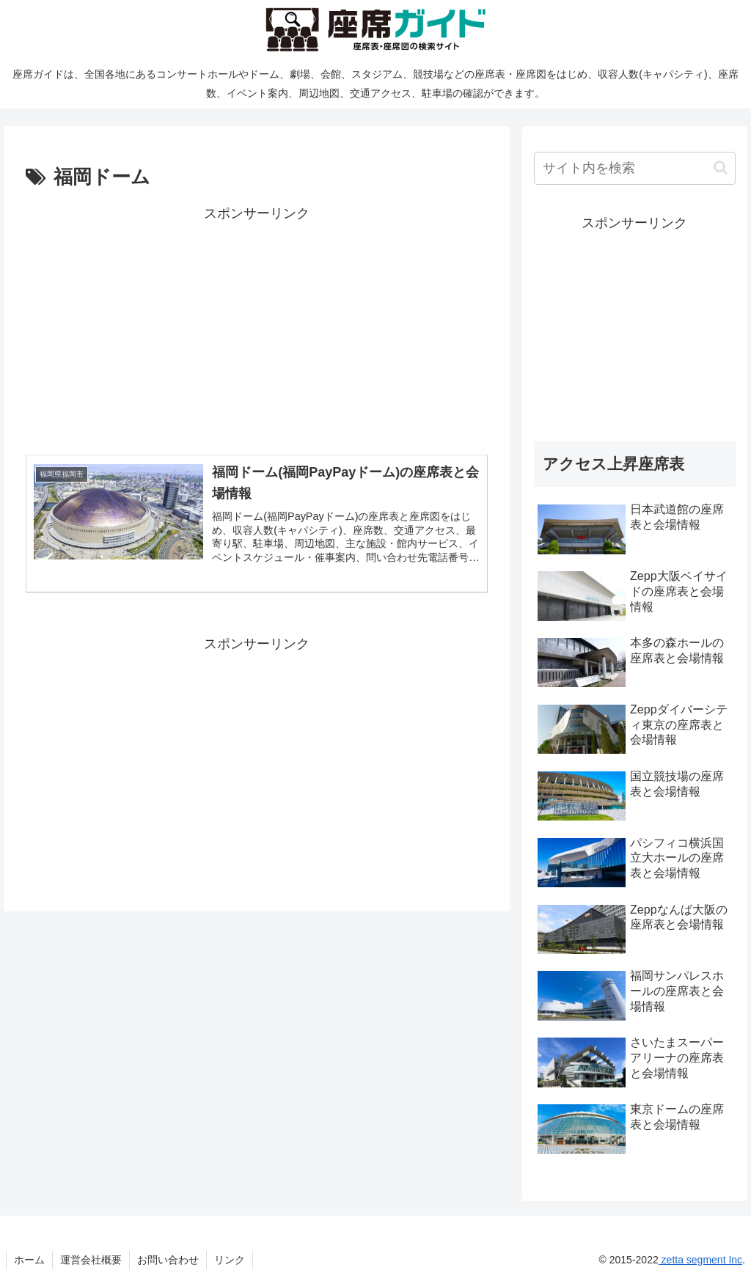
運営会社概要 (91, 1260)
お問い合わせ (168, 1260)
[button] (720, 167)
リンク (229, 1260)
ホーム (29, 1260)
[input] (634, 168)
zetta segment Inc (700, 1260)
